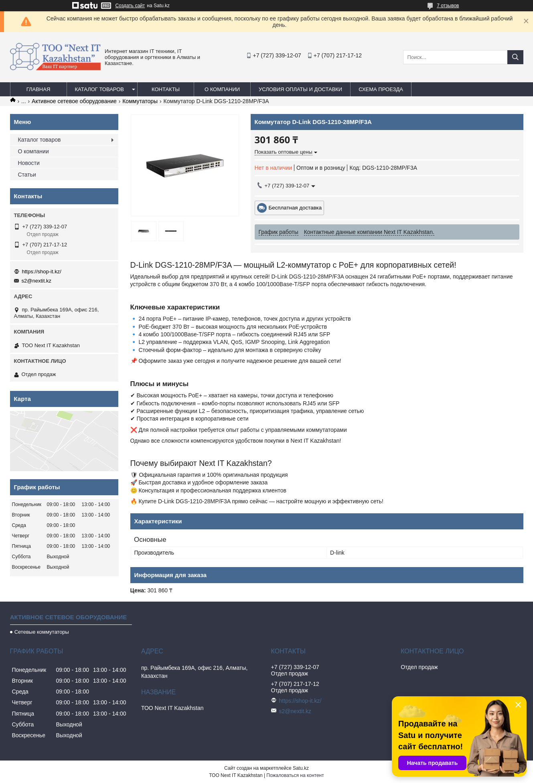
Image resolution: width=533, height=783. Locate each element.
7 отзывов (448, 5)
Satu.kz (301, 768)
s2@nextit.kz (37, 281)
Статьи (27, 174)
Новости (29, 163)
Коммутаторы (140, 101)
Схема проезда (381, 89)
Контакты (166, 89)
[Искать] (515, 57)
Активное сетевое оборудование (74, 101)
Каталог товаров (99, 89)
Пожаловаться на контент (295, 775)
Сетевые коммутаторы (41, 632)
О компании (222, 89)
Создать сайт (130, 5)
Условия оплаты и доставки (300, 89)
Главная (38, 89)
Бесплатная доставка (295, 208)
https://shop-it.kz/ (41, 271)
